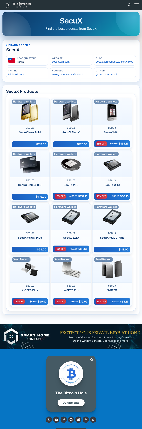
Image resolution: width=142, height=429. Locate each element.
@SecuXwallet (16, 74)
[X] (49, 420)
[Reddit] (78, 420)
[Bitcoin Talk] (93, 420)
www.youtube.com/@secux (67, 74)
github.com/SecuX (106, 74)
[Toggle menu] (136, 4)
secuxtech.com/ (61, 61)
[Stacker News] (86, 420)
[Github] (71, 420)
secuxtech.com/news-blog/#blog (114, 61)
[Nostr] (64, 420)
